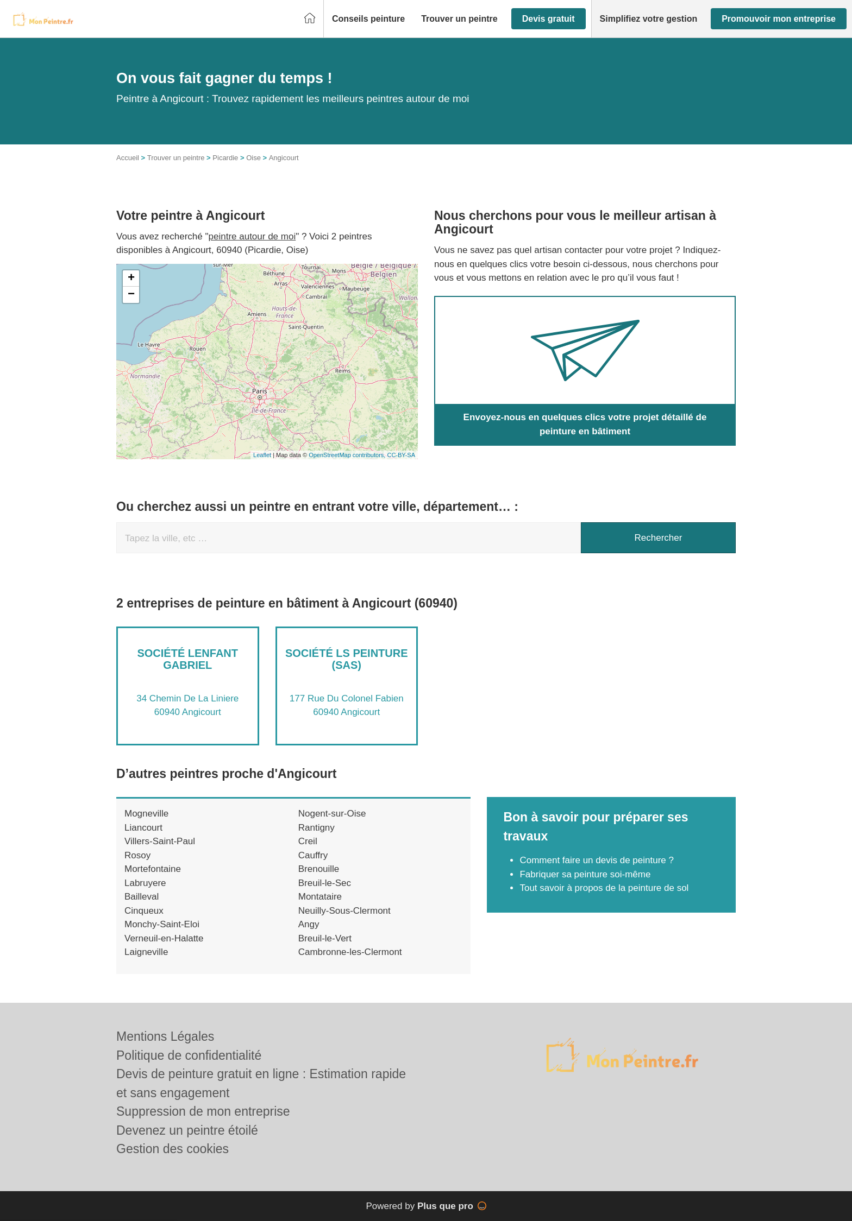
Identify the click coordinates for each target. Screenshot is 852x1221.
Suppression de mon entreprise (203, 1111)
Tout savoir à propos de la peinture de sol (603, 888)
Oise (253, 158)
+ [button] (131, 278)
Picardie (225, 158)
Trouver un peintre (176, 158)
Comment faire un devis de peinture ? (596, 860)
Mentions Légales (165, 1036)
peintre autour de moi (252, 236)
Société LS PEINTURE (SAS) (346, 659)
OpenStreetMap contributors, (348, 455)
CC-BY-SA (401, 455)
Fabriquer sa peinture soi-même (584, 874)
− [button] (131, 295)
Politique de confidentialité (188, 1055)
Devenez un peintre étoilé (187, 1130)
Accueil (127, 158)
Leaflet (262, 455)
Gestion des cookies (172, 1149)
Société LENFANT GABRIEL (187, 659)
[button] (368, 19)
